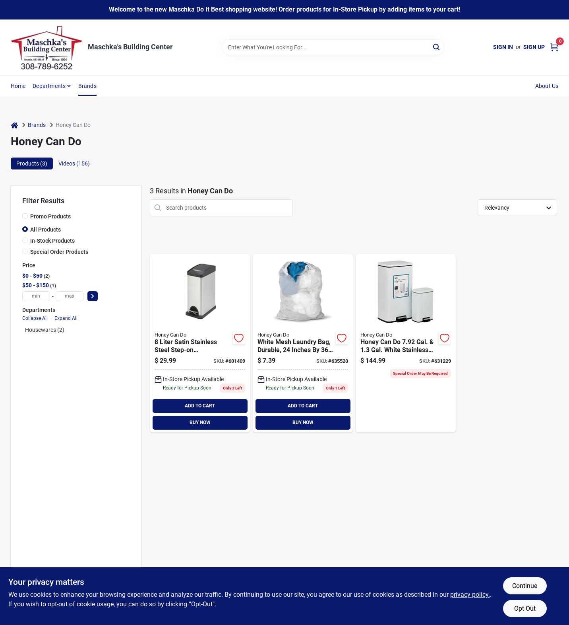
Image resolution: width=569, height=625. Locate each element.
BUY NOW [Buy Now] (200, 422)
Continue (524, 586)
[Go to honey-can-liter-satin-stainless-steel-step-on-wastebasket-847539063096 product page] (200, 343)
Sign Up (534, 47)
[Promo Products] (25, 216)
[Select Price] (92, 296)
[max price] (69, 296)
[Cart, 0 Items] (554, 47)
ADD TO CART (200, 406)
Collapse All (35, 318)
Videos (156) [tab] (74, 163)
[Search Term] (333, 47)
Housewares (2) (44, 330)
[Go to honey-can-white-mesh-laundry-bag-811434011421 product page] (303, 343)
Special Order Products (59, 252)
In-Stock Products (52, 241)
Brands (87, 86)
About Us (547, 86)
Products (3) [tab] (31, 163)
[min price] (36, 296)
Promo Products (50, 216)
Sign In (503, 47)
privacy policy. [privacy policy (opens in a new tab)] (470, 594)
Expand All (65, 318)
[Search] (437, 46)
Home (18, 86)
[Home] (14, 125)
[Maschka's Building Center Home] (46, 47)
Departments (49, 86)
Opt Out (525, 608)
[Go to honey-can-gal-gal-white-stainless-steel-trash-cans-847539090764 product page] (406, 343)
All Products (45, 230)
